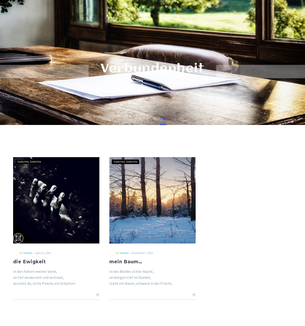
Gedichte (23, 161)
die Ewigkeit (29, 261)
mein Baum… (125, 261)
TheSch (27, 253)
